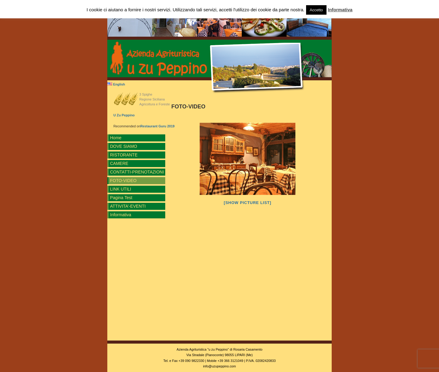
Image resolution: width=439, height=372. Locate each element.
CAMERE (119, 163)
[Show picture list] (247, 202)
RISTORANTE (123, 154)
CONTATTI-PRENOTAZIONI (137, 172)
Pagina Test (121, 197)
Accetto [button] (316, 10)
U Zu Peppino (124, 115)
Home (115, 137)
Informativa (120, 214)
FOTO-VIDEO (123, 180)
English (116, 84)
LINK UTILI (120, 189)
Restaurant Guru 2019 (157, 126)
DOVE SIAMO (123, 146)
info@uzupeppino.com (219, 366)
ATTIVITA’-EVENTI (128, 206)
